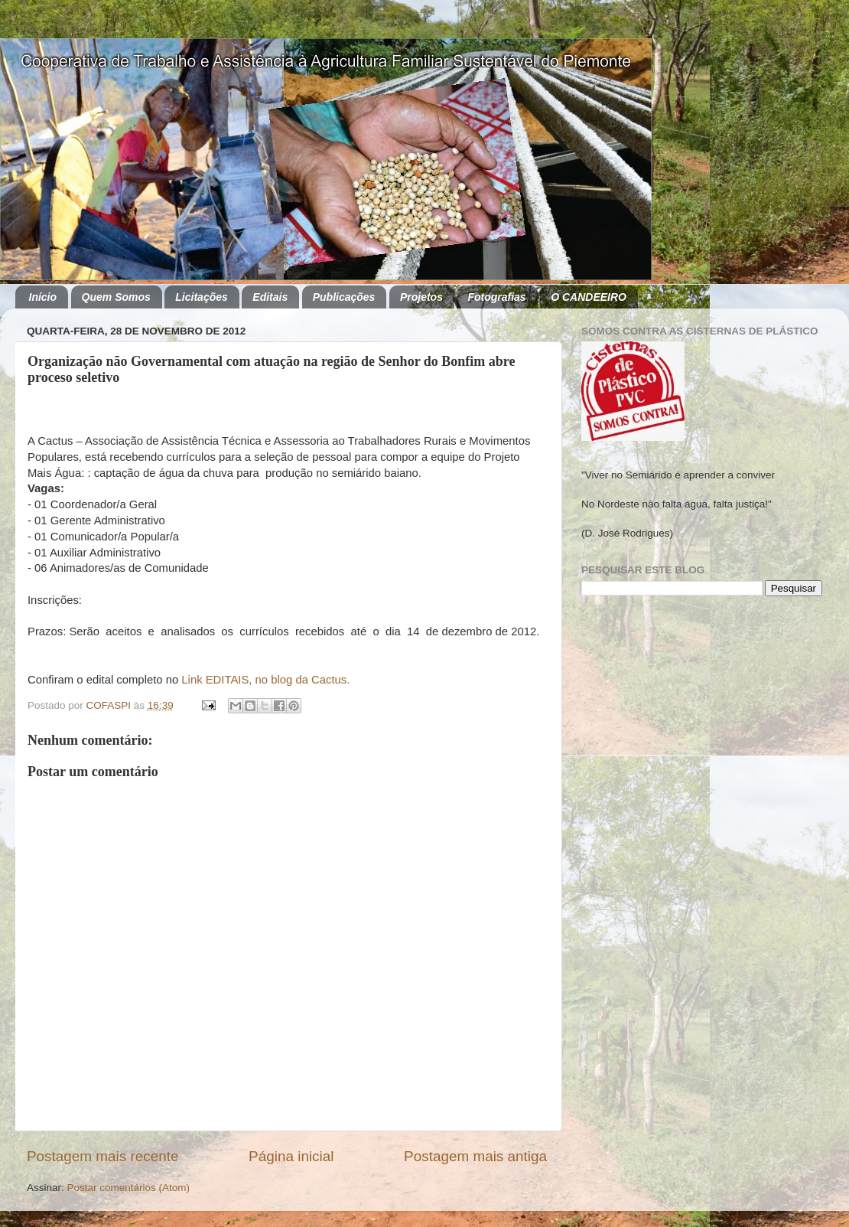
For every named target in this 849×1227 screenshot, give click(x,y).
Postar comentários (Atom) (128, 1187)
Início (43, 297)
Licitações (201, 297)
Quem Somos (116, 297)
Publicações (344, 297)
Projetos (421, 297)
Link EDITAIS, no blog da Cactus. (265, 680)
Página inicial (291, 1156)
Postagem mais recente (102, 1156)
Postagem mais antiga (475, 1156)
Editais (270, 297)
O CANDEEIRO (588, 297)
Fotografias (496, 297)
